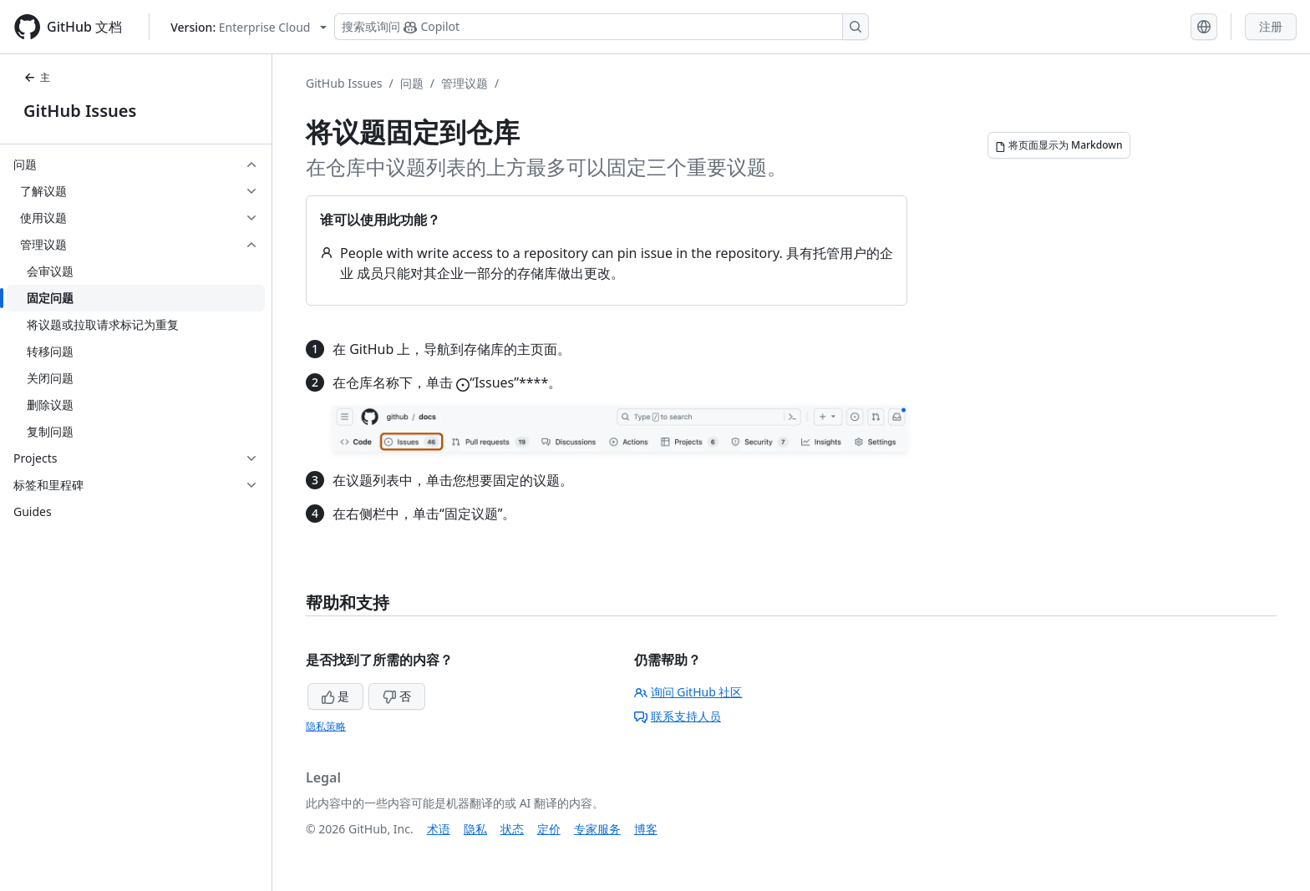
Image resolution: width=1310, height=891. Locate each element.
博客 (646, 829)
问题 (412, 83)
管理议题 (464, 83)
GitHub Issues (79, 110)
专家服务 (597, 829)
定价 (549, 829)
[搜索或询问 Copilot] (601, 26)
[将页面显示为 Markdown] (1059, 145)
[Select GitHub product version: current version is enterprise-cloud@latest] (248, 27)
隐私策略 (326, 726)
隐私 (475, 829)
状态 (512, 829)
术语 (438, 829)
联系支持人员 (677, 716)
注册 (1270, 26)
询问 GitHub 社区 (688, 692)
